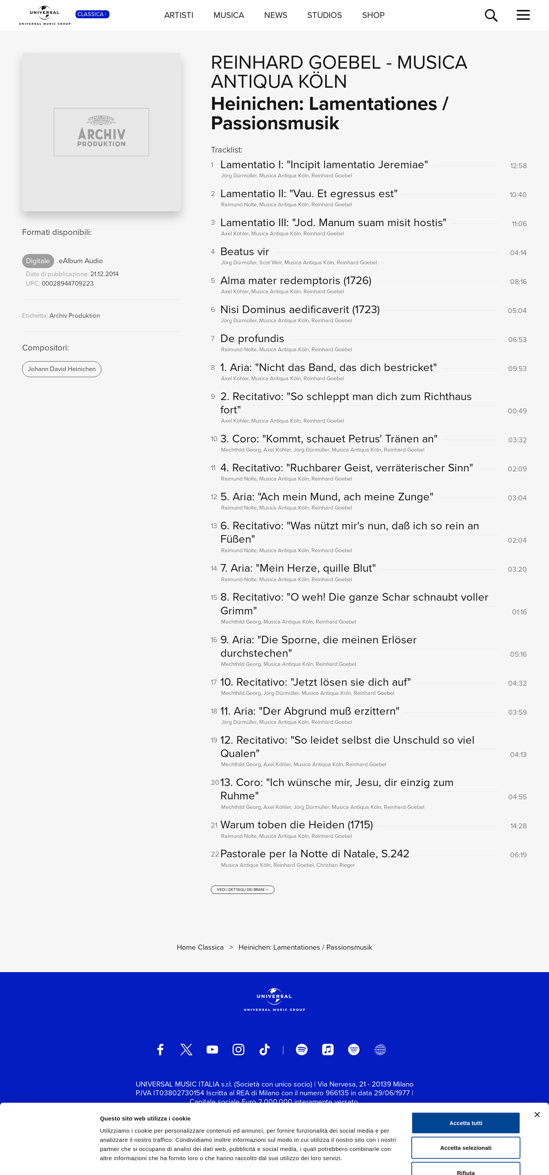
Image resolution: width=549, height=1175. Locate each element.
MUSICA (229, 15)
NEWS (275, 15)
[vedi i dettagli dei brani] (243, 890)
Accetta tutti (466, 1075)
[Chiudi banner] (537, 1066)
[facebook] (160, 1050)
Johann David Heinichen (62, 369)
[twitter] (186, 1050)
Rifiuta (466, 1125)
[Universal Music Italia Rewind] (379, 1050)
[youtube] (212, 1050)
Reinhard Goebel (296, 62)
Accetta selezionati (465, 1100)
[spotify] (301, 1050)
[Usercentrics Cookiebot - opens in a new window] (49, 1160)
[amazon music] (353, 1050)
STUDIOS (324, 15)
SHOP (373, 15)
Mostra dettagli (401, 1160)
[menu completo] (523, 15)
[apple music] (328, 1050)
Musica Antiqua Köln (339, 72)
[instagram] (238, 1050)
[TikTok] (264, 1050)
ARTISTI (178, 15)
